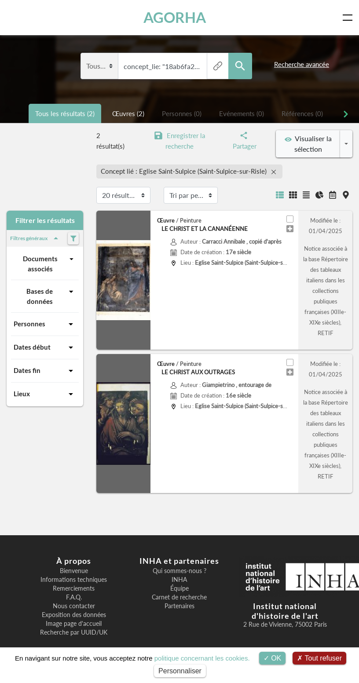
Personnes (45, 324)
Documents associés (49, 263)
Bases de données (51, 295)
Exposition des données (74, 615)
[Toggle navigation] (349, 17)
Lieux (45, 394)
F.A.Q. (74, 597)
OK (273, 658)
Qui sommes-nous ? (179, 571)
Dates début (45, 347)
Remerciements (74, 588)
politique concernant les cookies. (202, 658)
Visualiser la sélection (308, 143)
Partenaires (179, 606)
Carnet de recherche (179, 597)
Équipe (179, 588)
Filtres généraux (35, 238)
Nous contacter (74, 606)
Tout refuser (319, 658)
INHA (179, 579)
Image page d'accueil (74, 623)
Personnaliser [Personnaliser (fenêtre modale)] (179, 671)
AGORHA (174, 17)
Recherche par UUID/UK (73, 632)
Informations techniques (73, 579)
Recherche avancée (301, 64)
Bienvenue (74, 571)
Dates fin (45, 370)
